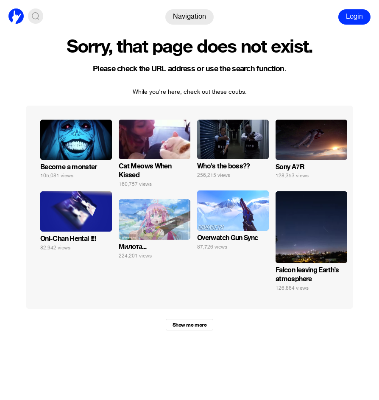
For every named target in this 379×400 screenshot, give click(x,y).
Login (354, 16)
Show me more (189, 325)
